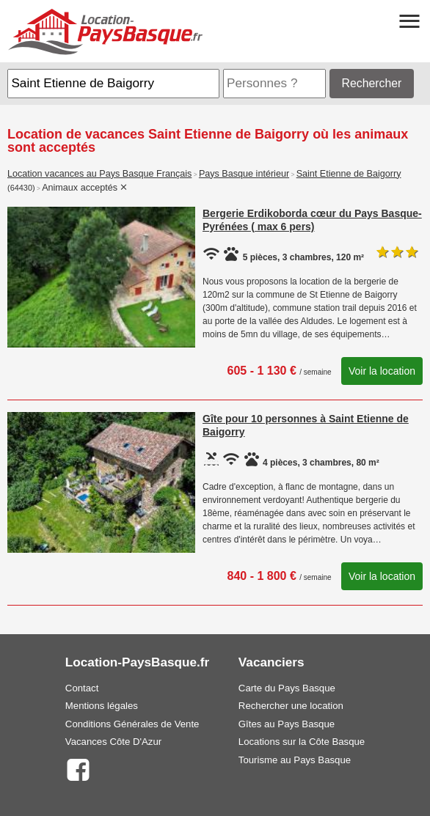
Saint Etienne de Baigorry (348, 174)
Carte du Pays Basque (286, 688)
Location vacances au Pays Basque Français (99, 174)
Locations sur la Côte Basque (301, 741)
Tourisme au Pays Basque (294, 759)
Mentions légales (101, 705)
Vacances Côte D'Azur (113, 741)
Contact (81, 688)
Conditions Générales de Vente (132, 723)
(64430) (21, 187)
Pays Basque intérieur (244, 174)
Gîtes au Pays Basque (286, 723)
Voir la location (382, 371)
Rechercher (372, 83)
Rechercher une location (290, 705)
